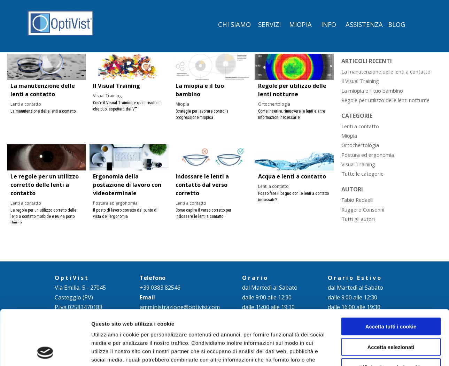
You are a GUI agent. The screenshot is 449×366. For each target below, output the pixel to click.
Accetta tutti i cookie (391, 275)
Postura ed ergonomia (115, 203)
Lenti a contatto (25, 104)
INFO (328, 24)
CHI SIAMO (234, 24)
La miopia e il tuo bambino (372, 90)
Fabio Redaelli (357, 199)
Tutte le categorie (362, 173)
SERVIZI (269, 24)
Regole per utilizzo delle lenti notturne (385, 100)
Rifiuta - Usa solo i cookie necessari (391, 319)
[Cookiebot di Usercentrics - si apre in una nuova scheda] (45, 352)
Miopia (182, 104)
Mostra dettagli (366, 352)
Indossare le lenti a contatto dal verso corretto (202, 185)
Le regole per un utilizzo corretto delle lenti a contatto (44, 185)
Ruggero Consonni (362, 209)
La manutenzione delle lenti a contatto (386, 71)
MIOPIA (300, 24)
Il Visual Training (116, 86)
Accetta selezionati (390, 295)
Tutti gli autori (358, 218)
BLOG (396, 24)
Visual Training (107, 96)
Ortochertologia (274, 104)
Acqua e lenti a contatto (292, 176)
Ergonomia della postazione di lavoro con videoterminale (127, 185)
